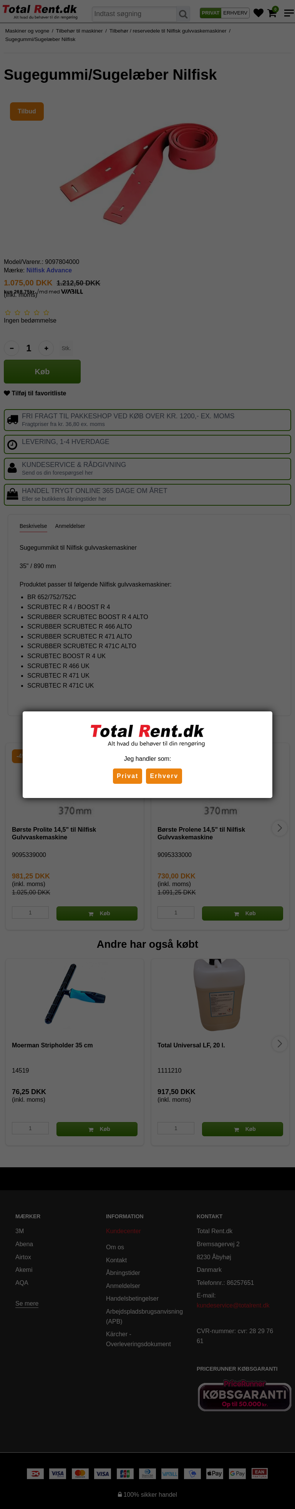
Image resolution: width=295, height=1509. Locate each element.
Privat (127, 776)
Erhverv (164, 776)
